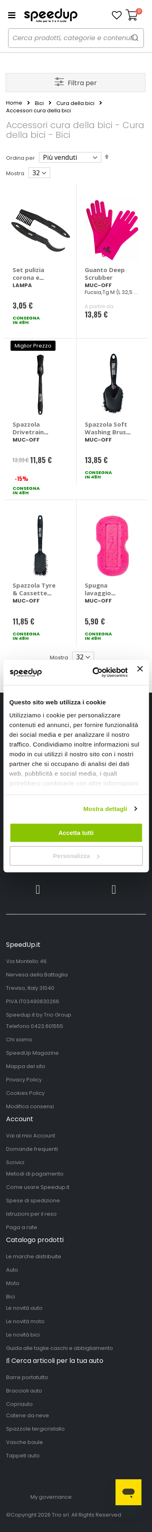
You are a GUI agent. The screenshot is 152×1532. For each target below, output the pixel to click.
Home (14, 103)
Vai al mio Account (30, 1135)
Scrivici (15, 1162)
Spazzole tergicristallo (35, 1429)
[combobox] (76, 38)
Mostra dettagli (105, 808)
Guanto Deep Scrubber (105, 273)
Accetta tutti (76, 832)
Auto (12, 1270)
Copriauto (19, 1404)
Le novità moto (25, 1321)
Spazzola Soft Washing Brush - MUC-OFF (107, 432)
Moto (12, 1283)
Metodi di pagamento (35, 1174)
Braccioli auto (24, 1391)
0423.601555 (47, 1026)
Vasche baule (24, 1442)
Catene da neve (27, 1415)
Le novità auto (24, 1308)
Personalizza (76, 855)
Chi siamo (19, 1039)
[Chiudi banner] (140, 672)
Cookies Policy (25, 1093)
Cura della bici (75, 103)
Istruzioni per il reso (31, 1214)
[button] (117, 15)
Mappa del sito (25, 1066)
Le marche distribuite (33, 1256)
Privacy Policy (24, 1080)
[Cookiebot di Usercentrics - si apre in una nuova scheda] (95, 672)
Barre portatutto (27, 1377)
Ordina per (20, 158)
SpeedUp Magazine (32, 1053)
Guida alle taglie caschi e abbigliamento (59, 1348)
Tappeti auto (23, 1455)
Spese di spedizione (33, 1200)
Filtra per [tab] (82, 83)
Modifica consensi (30, 1106)
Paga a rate (21, 1227)
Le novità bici (23, 1335)
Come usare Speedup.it (37, 1187)
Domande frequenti (32, 1149)
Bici (39, 103)
